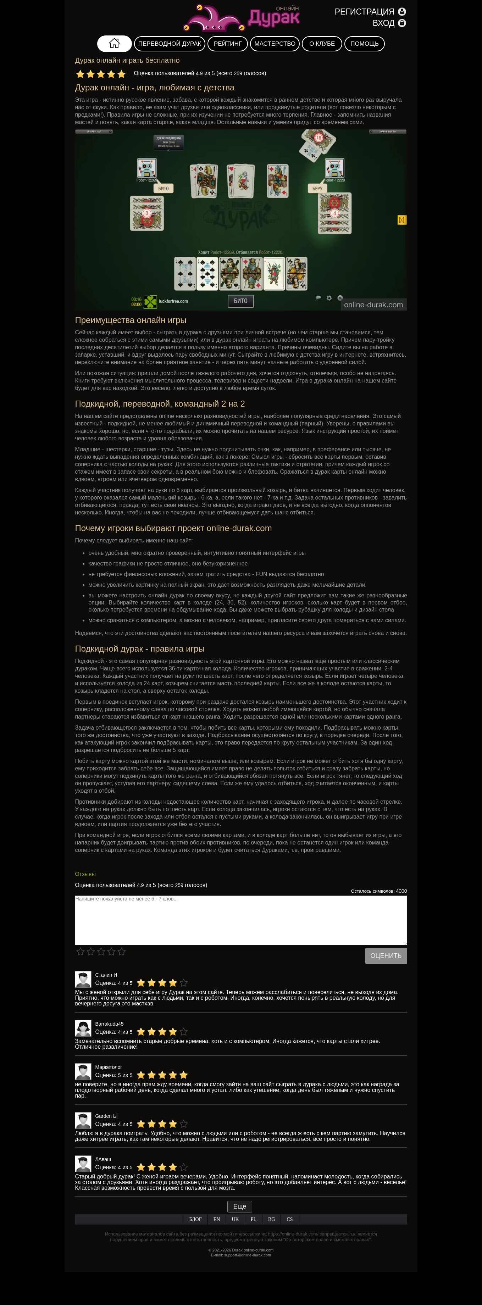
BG (271, 1219)
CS (290, 1219)
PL (253, 1219)
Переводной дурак (169, 43)
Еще (239, 1206)
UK (235, 1219)
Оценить (386, 955)
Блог (195, 1219)
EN (217, 1219)
